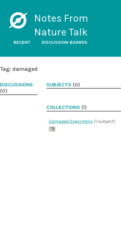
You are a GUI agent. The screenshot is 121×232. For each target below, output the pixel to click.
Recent (22, 42)
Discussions (16, 85)
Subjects (58, 85)
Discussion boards (64, 42)
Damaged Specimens (71, 121)
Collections (63, 107)
